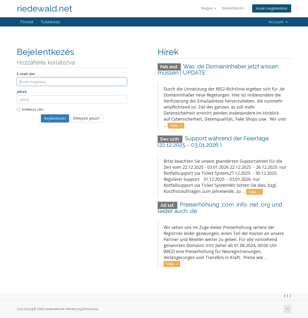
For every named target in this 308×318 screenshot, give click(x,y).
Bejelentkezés (233, 8)
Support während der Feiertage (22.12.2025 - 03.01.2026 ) (213, 141)
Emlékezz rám (30, 109)
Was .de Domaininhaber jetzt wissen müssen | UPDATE (218, 69)
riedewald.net (44, 8)
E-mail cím (26, 73)
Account (278, 22)
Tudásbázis (50, 22)
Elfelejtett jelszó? (86, 118)
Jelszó (22, 91)
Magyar (208, 8)
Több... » (176, 125)
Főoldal (26, 22)
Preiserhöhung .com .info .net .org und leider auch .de (220, 207)
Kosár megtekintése (271, 8)
